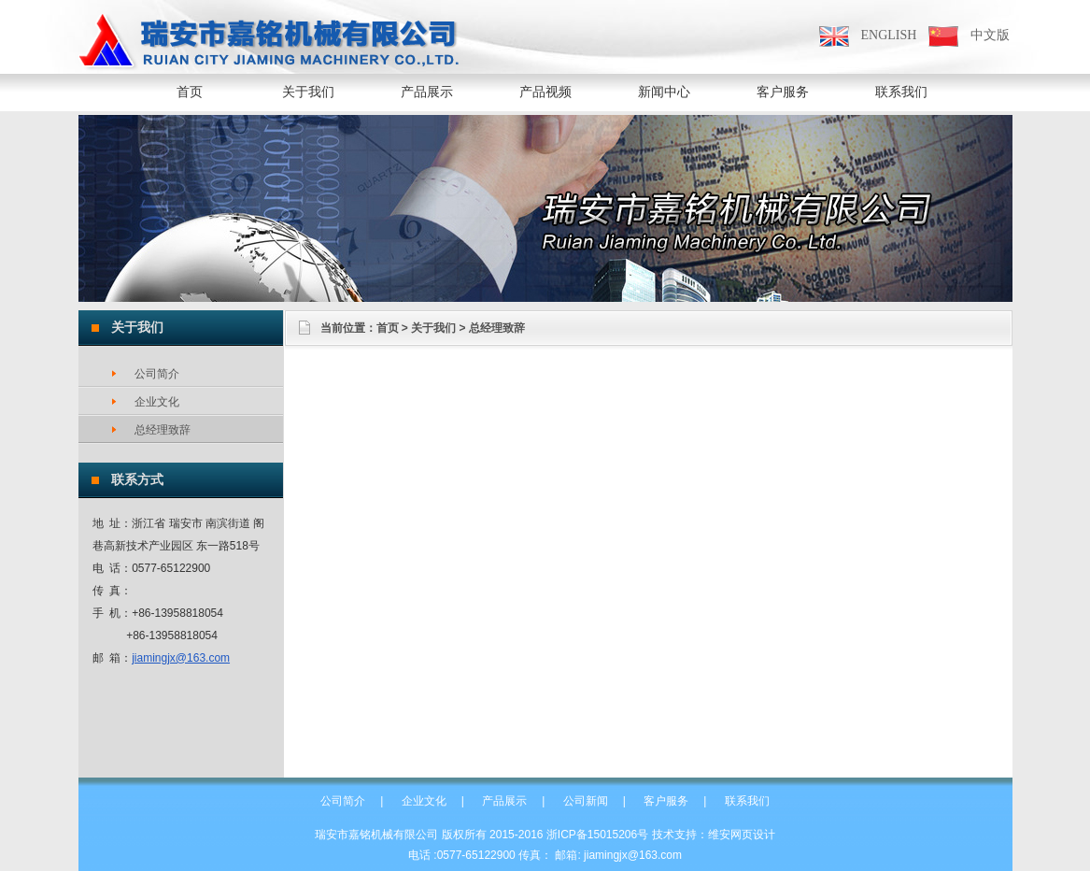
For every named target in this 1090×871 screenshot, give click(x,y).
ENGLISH (889, 35)
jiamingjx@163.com (181, 657)
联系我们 (747, 800)
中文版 (990, 35)
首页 (190, 92)
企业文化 (424, 800)
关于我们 (433, 328)
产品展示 (504, 800)
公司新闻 (585, 800)
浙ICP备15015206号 (597, 834)
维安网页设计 (741, 834)
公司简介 (342, 800)
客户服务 (666, 800)
